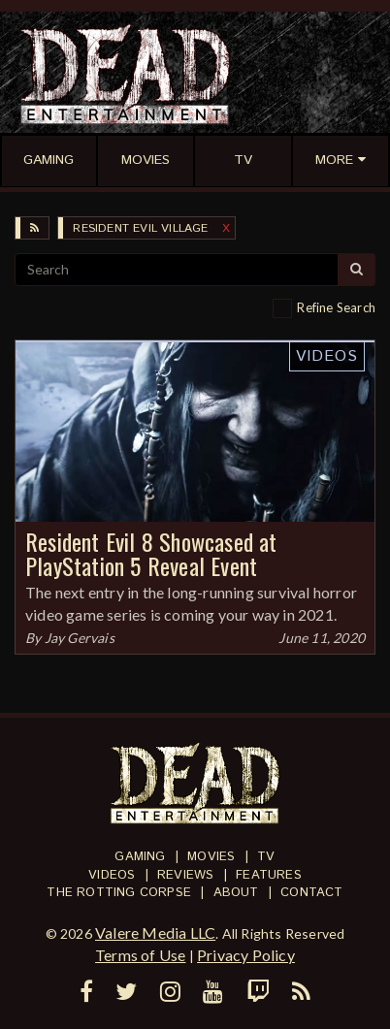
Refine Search (336, 307)
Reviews (185, 875)
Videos (327, 356)
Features (269, 875)
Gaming (139, 857)
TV (266, 857)
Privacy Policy (246, 955)
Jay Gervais (79, 637)
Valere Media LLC (155, 932)
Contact (311, 893)
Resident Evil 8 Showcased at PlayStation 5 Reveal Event (151, 553)
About (236, 893)
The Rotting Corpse (119, 893)
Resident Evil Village (140, 228)
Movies (211, 857)
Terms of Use (140, 955)
